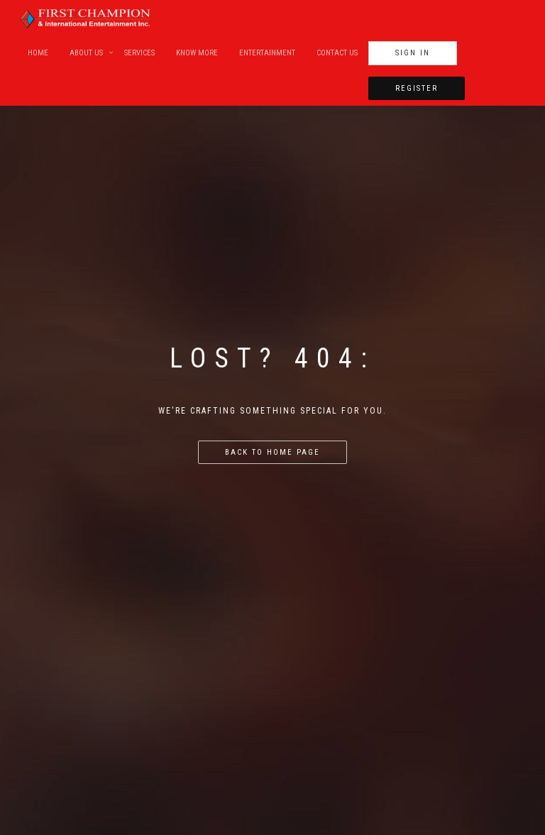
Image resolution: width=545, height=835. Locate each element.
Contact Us (337, 52)
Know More (197, 52)
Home (38, 52)
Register (416, 88)
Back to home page (272, 452)
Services (139, 52)
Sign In (412, 52)
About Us (86, 52)
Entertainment (267, 52)
